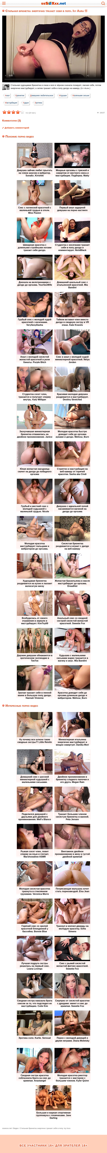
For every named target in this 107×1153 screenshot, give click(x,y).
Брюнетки (20, 95)
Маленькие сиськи (83, 95)
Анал (7, 95)
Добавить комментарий (17, 128)
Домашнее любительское (43, 95)
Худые (27, 103)
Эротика (39, 103)
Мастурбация (11, 103)
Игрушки (65, 95)
